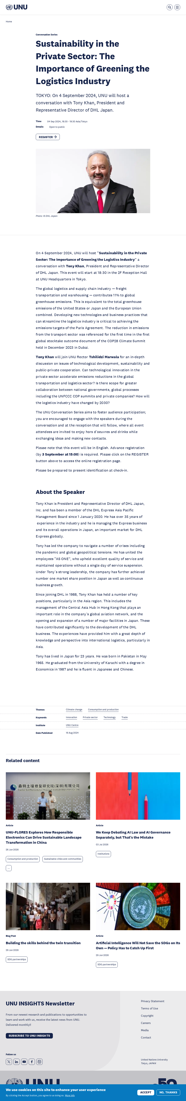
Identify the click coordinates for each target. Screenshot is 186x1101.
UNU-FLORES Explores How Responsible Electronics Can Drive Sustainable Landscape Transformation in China (44, 837)
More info (70, 1095)
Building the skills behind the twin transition (43, 943)
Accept (145, 1092)
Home (9, 21)
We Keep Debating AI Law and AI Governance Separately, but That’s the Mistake (133, 835)
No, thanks (168, 1092)
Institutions (103, 853)
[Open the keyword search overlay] (170, 7)
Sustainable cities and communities (62, 859)
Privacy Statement (152, 1001)
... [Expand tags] (9, 868)
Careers (146, 1023)
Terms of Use (149, 1008)
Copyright (147, 1015)
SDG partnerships (16, 959)
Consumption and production (22, 859)
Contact (146, 1037)
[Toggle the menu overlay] (177, 7)
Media (145, 1030)
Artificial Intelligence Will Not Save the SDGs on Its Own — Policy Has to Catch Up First (138, 945)
